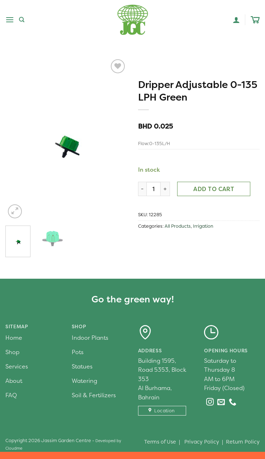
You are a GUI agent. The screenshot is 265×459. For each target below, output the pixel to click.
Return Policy (243, 441)
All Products (178, 226)
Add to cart (213, 189)
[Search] (21, 20)
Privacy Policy (201, 441)
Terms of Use (160, 441)
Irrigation (203, 226)
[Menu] (9, 19)
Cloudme (13, 448)
